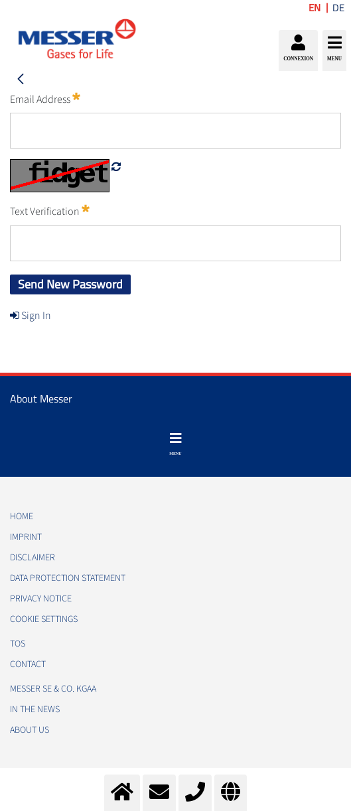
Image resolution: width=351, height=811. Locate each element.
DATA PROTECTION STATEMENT (67, 578)
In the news (35, 709)
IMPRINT (26, 537)
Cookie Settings (44, 619)
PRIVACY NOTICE (41, 598)
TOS (17, 644)
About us (29, 730)
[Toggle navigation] (175, 444)
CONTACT (28, 664)
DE (338, 7)
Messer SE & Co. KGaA (53, 689)
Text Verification (50, 211)
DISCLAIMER (32, 557)
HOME (21, 516)
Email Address (45, 99)
